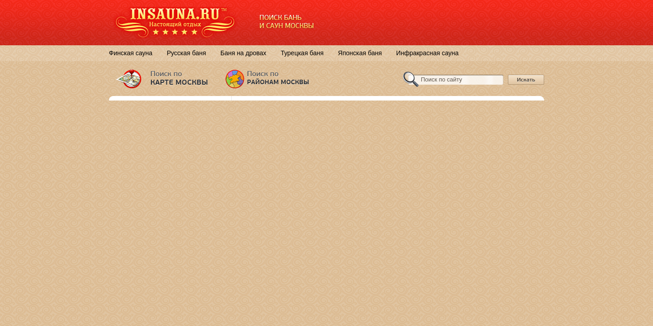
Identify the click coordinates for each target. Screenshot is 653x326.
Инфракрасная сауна (427, 53)
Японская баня (360, 53)
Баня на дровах (243, 53)
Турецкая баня (302, 53)
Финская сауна (130, 53)
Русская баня (186, 53)
